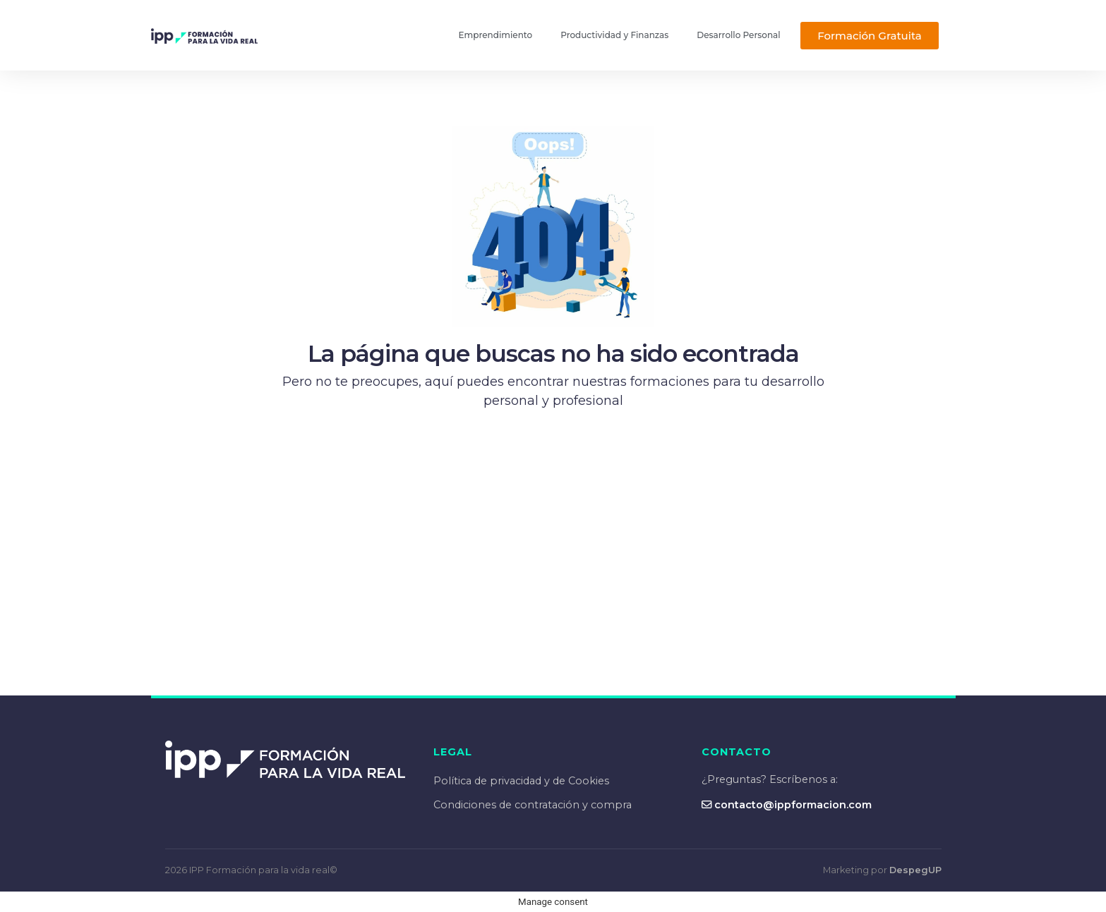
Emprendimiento (496, 35)
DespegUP (915, 870)
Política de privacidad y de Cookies (521, 780)
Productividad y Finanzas (614, 35)
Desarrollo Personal (738, 35)
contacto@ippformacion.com (787, 804)
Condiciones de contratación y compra (532, 804)
